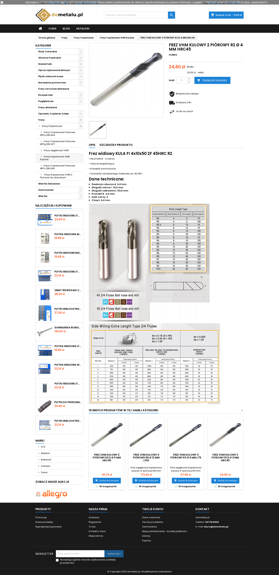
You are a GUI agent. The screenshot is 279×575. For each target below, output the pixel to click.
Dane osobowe (151, 517)
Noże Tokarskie (47, 51)
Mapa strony (96, 536)
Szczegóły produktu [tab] (116, 145)
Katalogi (82, 28)
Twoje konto (152, 509)
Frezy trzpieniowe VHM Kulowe (55, 158)
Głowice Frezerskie (49, 57)
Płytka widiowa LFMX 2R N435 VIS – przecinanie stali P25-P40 (68, 346)
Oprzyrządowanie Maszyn (54, 70)
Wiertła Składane (49, 183)
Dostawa (94, 517)
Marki (39, 441)
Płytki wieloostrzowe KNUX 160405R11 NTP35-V (68, 308)
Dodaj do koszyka (212, 80)
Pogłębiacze (45, 101)
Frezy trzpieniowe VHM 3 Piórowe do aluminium (56, 176)
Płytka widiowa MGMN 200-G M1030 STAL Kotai (68, 234)
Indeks (173, 54)
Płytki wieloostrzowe (50, 76)
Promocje (41, 517)
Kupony (146, 540)
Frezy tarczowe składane (53, 88)
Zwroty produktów (152, 522)
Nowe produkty (44, 522)
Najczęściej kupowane (48, 526)
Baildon (45, 453)
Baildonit (46, 459)
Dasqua (45, 466)
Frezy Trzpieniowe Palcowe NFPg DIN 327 (57, 143)
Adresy (146, 536)
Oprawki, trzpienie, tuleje (53, 113)
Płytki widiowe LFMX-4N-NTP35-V (68, 383)
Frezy (41, 120)
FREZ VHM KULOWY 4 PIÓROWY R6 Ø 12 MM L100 (146, 457)
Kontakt (202, 509)
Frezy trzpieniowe (52, 126)
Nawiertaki (45, 64)
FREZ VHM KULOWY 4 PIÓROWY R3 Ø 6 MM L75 (185, 456)
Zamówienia (149, 526)
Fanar (44, 472)
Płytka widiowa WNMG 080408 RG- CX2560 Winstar (68, 364)
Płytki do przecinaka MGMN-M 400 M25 (68, 402)
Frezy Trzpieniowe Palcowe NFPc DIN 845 (57, 167)
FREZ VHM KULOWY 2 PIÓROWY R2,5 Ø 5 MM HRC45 (107, 457)
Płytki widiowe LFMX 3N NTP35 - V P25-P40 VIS (68, 271)
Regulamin (95, 522)
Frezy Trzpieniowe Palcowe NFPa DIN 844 (57, 134)
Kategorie (43, 45)
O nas (52, 28)
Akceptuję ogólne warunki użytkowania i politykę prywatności (87, 561)
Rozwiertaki (45, 95)
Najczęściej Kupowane (53, 205)
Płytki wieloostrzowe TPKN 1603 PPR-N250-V (68, 420)
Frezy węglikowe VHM (56, 150)
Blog (66, 28)
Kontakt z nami (97, 531)
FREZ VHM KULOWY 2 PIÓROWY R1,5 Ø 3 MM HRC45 (225, 457)
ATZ (43, 447)
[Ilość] (181, 80)
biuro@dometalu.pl (216, 526)
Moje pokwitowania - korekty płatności (164, 531)
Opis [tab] (92, 145)
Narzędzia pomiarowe (52, 82)
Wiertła (42, 196)
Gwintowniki (46, 190)
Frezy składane (47, 107)
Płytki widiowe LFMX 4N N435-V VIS (68, 215)
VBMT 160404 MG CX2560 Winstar (68, 290)
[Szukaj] (139, 15)
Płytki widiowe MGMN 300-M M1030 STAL (68, 252)
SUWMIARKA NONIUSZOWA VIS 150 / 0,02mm (68, 327)
